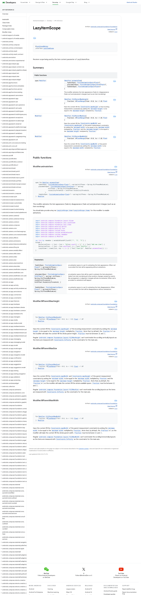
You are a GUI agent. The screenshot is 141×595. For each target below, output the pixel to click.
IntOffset (100, 85)
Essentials (24, 2)
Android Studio (132, 2)
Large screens (70, 589)
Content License (84, 448)
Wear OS (69, 592)
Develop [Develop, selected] (55, 2)
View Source (111, 29)
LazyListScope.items (82, 210)
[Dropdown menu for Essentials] (30, 2)
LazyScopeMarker (42, 46)
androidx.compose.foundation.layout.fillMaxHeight (59, 338)
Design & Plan (40, 2)
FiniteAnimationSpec (85, 83)
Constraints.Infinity (62, 340)
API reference (8, 10)
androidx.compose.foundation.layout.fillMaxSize (59, 390)
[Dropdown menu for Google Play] (76, 2)
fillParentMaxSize (79, 116)
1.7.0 (116, 174)
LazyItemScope (48, 48)
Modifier (42, 81)
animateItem (76, 81)
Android (31, 589)
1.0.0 (115, 32)
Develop (49, 21)
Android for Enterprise (36, 592)
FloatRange (80, 101)
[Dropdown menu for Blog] (90, 2)
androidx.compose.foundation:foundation (104, 26)
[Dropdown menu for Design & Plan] (47, 2)
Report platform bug (128, 589)
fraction (98, 111)
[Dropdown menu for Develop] (61, 2)
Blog (85, 2)
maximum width (103, 127)
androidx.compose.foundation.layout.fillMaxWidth (59, 437)
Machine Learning (53, 592)
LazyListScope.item (64, 210)
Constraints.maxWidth (89, 123)
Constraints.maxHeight (89, 107)
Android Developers (38, 21)
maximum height (79, 111)
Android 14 (88, 592)
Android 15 (88, 589)
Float (96, 83)
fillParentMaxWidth (79, 136)
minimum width (79, 127)
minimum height (97, 109)
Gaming (50, 589)
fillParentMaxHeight (80, 99)
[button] (13, 35)
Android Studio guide (110, 591)
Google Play (70, 2)
